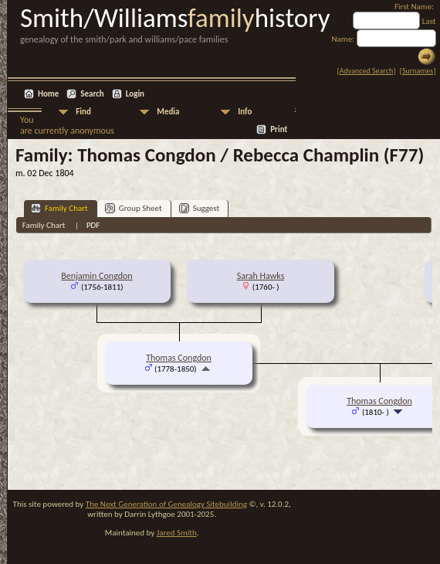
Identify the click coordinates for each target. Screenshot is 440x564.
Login (135, 94)
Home (48, 94)
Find (83, 112)
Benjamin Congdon (96, 275)
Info (245, 112)
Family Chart (59, 208)
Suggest (199, 208)
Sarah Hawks (261, 275)
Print (278, 129)
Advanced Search (366, 71)
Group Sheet (133, 208)
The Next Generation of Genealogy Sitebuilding (166, 504)
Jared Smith (177, 533)
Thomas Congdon (179, 357)
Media (168, 112)
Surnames (417, 71)
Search (91, 94)
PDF (93, 225)
